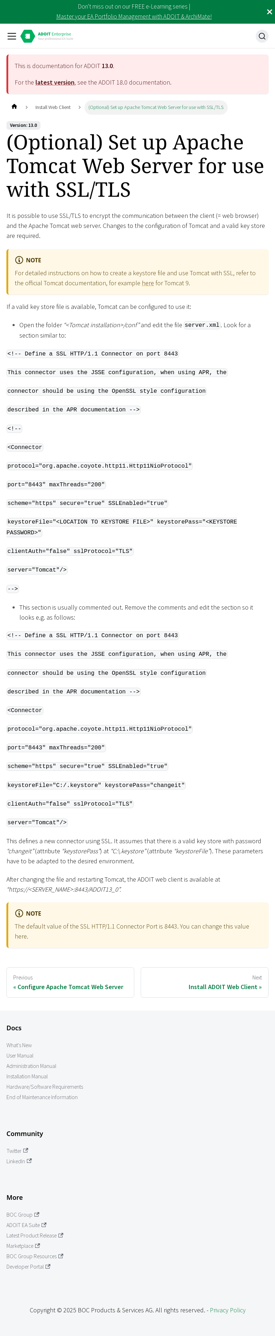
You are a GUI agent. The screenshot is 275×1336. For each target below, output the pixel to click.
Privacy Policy (228, 1310)
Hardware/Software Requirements (44, 1086)
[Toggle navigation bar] (11, 36)
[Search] (262, 36)
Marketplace (23, 1245)
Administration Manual (31, 1066)
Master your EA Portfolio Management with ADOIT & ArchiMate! (134, 16)
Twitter (17, 1150)
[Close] (269, 12)
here (148, 283)
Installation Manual (27, 1076)
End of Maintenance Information (42, 1097)
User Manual (19, 1055)
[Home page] (14, 107)
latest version (54, 82)
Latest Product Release (34, 1235)
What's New (19, 1045)
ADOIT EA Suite (26, 1225)
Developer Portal (28, 1266)
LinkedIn (19, 1161)
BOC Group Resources (34, 1256)
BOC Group (22, 1214)
